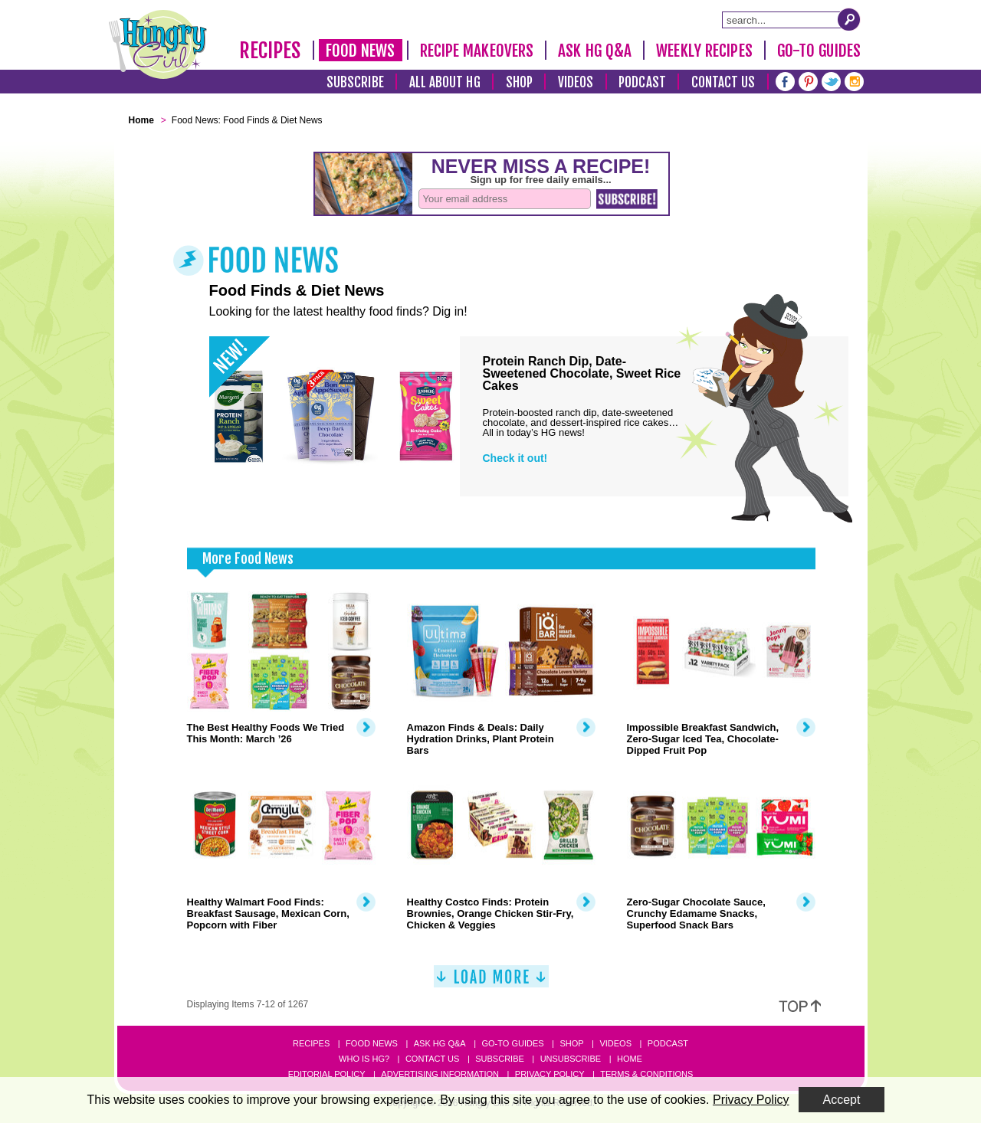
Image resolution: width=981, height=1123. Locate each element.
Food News (360, 51)
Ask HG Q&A (595, 51)
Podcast (642, 82)
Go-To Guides (819, 51)
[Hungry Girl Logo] (158, 44)
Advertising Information (440, 1074)
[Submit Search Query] (849, 19)
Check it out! (515, 458)
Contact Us (723, 82)
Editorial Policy (327, 1074)
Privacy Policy (550, 1074)
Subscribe (355, 82)
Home (629, 1058)
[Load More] (491, 982)
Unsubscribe (570, 1058)
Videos (576, 82)
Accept (842, 1099)
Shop (519, 82)
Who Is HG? (364, 1058)
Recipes (270, 51)
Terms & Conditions (646, 1074)
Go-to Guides (512, 1043)
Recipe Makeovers (477, 51)
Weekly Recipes (704, 51)
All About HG (445, 82)
